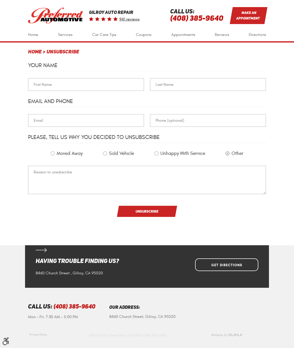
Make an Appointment (248, 15)
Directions (257, 34)
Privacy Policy (38, 334)
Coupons (143, 34)
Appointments (183, 34)
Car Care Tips (104, 34)
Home (33, 34)
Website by (226, 335)
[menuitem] (33, 35)
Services (65, 34)
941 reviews (129, 19)
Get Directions (226, 265)
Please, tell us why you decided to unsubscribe (94, 137)
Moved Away (70, 153)
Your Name (42, 65)
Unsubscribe (63, 52)
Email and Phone (50, 101)
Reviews (222, 34)
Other (237, 153)
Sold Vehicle (121, 153)
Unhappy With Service (182, 153)
